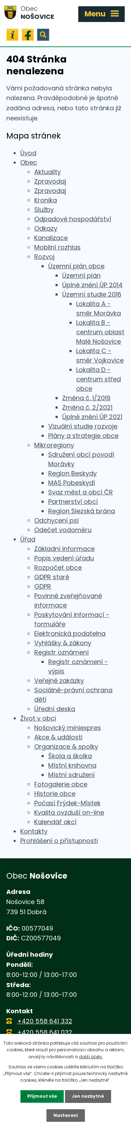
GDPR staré (51, 577)
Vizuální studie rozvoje (82, 426)
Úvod (28, 153)
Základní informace (64, 548)
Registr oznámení (61, 652)
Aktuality (47, 171)
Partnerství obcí (73, 501)
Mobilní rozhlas (57, 247)
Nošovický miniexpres (67, 727)
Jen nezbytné (88, 1096)
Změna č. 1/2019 (86, 398)
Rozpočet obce (58, 567)
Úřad (27, 539)
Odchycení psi (56, 520)
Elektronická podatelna (69, 633)
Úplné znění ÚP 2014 (92, 285)
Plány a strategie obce (83, 435)
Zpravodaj (50, 181)
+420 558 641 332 (44, 1021)
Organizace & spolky (66, 746)
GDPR (42, 586)
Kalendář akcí (55, 822)
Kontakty (34, 831)
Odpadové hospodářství (72, 219)
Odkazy (45, 228)
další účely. (91, 1057)
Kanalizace (51, 237)
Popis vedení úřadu (64, 558)
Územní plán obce (76, 266)
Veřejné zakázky (59, 680)
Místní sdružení (71, 774)
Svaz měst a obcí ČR (80, 492)
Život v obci (38, 718)
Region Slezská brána (81, 511)
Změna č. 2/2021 (87, 407)
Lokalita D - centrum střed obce (98, 379)
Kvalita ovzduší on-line (69, 812)
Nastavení (65, 1115)
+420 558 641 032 (44, 1032)
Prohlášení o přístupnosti (59, 840)
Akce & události (58, 737)
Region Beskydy (72, 473)
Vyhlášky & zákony (62, 643)
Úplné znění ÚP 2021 (92, 416)
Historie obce (54, 793)
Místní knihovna (72, 765)
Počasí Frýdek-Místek (67, 803)
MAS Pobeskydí (71, 482)
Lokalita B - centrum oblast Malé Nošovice (100, 332)
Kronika (45, 200)
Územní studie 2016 (91, 294)
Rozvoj (44, 256)
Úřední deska (54, 708)
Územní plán (81, 275)
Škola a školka (70, 756)
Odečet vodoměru (63, 529)
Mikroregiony (54, 445)
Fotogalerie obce (60, 784)
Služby (44, 209)
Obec (28, 162)
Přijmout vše (42, 1096)
